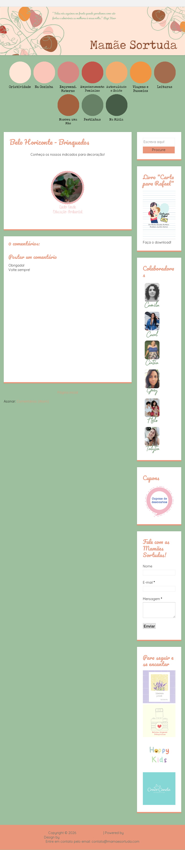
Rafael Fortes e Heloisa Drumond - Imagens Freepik (100, 837)
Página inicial (67, 392)
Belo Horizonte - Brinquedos (49, 141)
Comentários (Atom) (33, 401)
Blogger (131, 833)
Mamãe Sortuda (89, 833)
